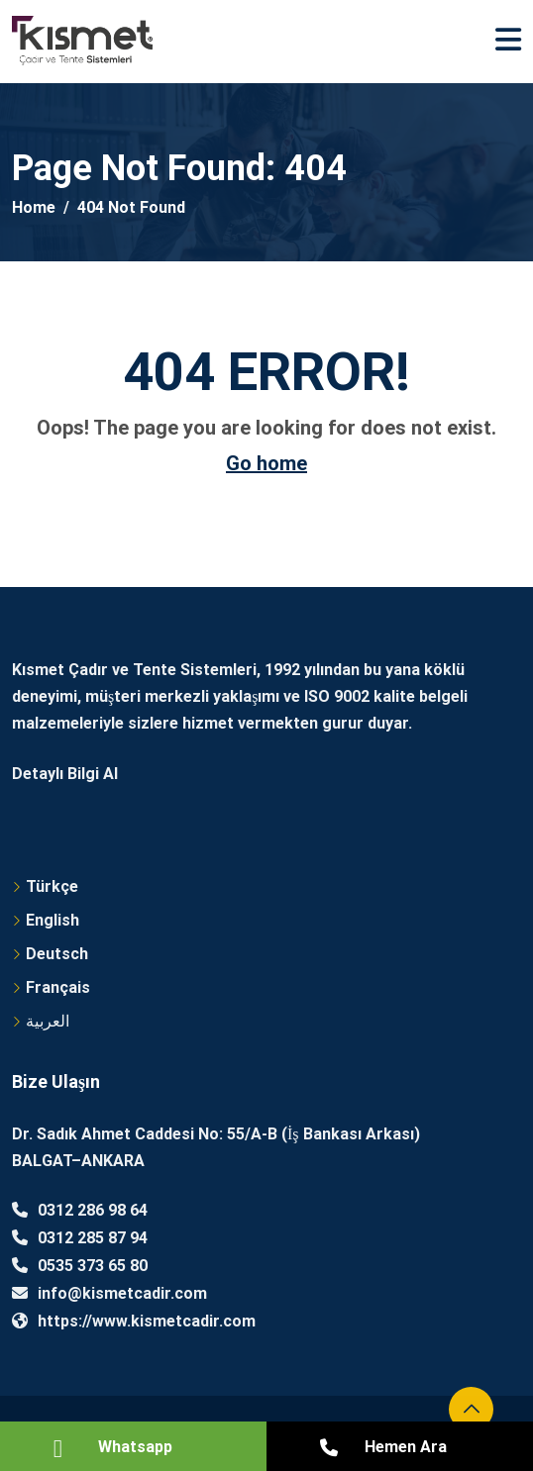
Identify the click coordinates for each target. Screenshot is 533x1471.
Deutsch (57, 953)
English (52, 920)
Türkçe (52, 886)
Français (58, 987)
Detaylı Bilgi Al (65, 773)
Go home (266, 463)
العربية (47, 1021)
